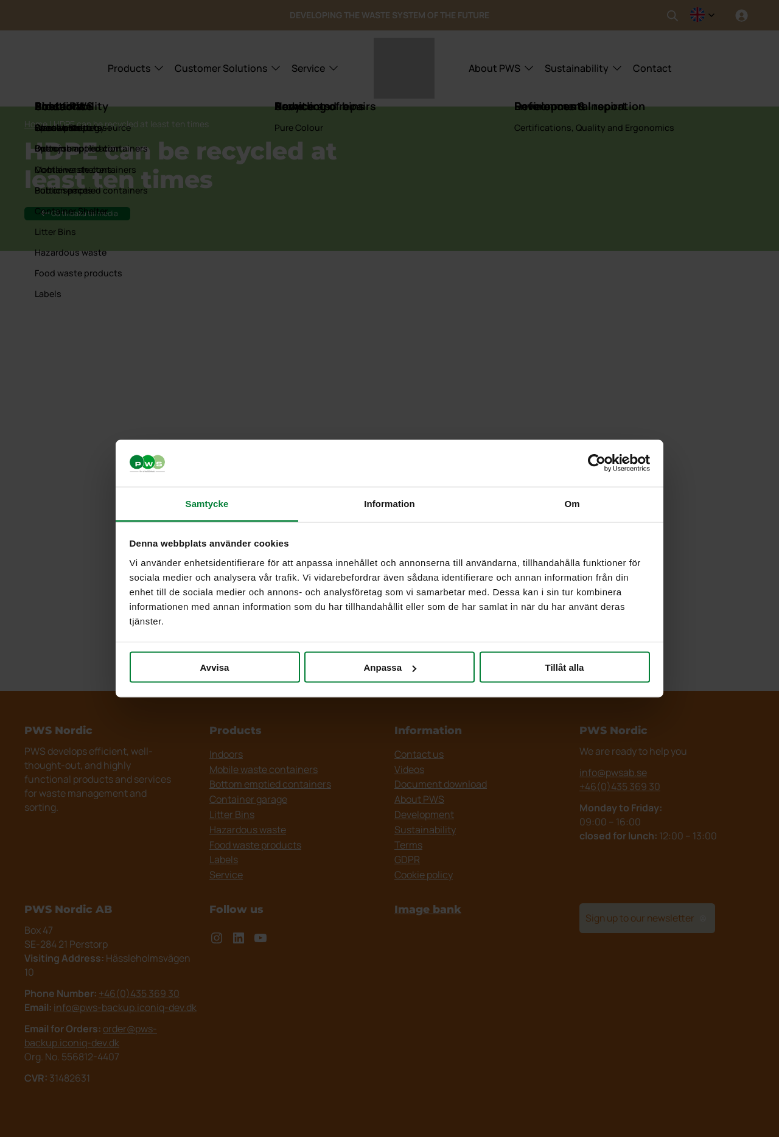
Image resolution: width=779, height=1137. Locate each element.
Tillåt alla (564, 667)
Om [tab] (571, 503)
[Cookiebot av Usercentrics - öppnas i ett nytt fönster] (596, 463)
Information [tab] (389, 503)
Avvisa (214, 667)
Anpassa (389, 667)
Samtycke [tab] (207, 503)
